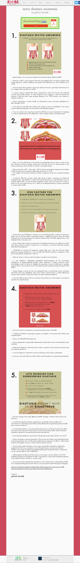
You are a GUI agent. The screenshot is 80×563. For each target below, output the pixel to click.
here (43, 21)
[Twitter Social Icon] (76, 2)
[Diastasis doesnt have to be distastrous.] (53, 23)
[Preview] (36, 25)
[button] (48, 3)
